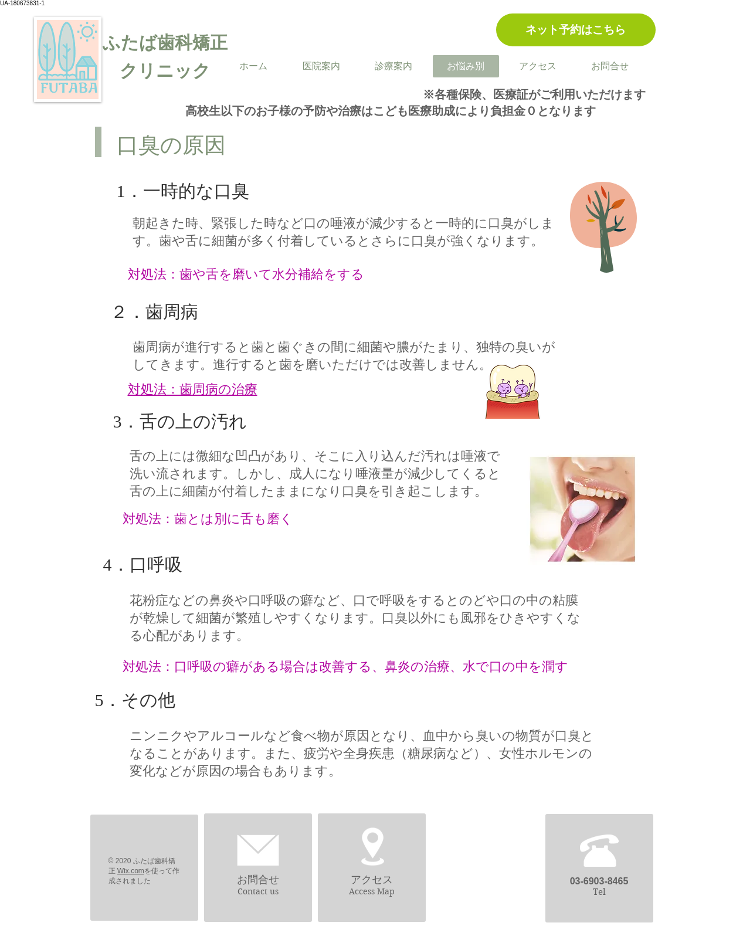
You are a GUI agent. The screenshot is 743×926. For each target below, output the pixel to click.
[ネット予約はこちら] (576, 29)
